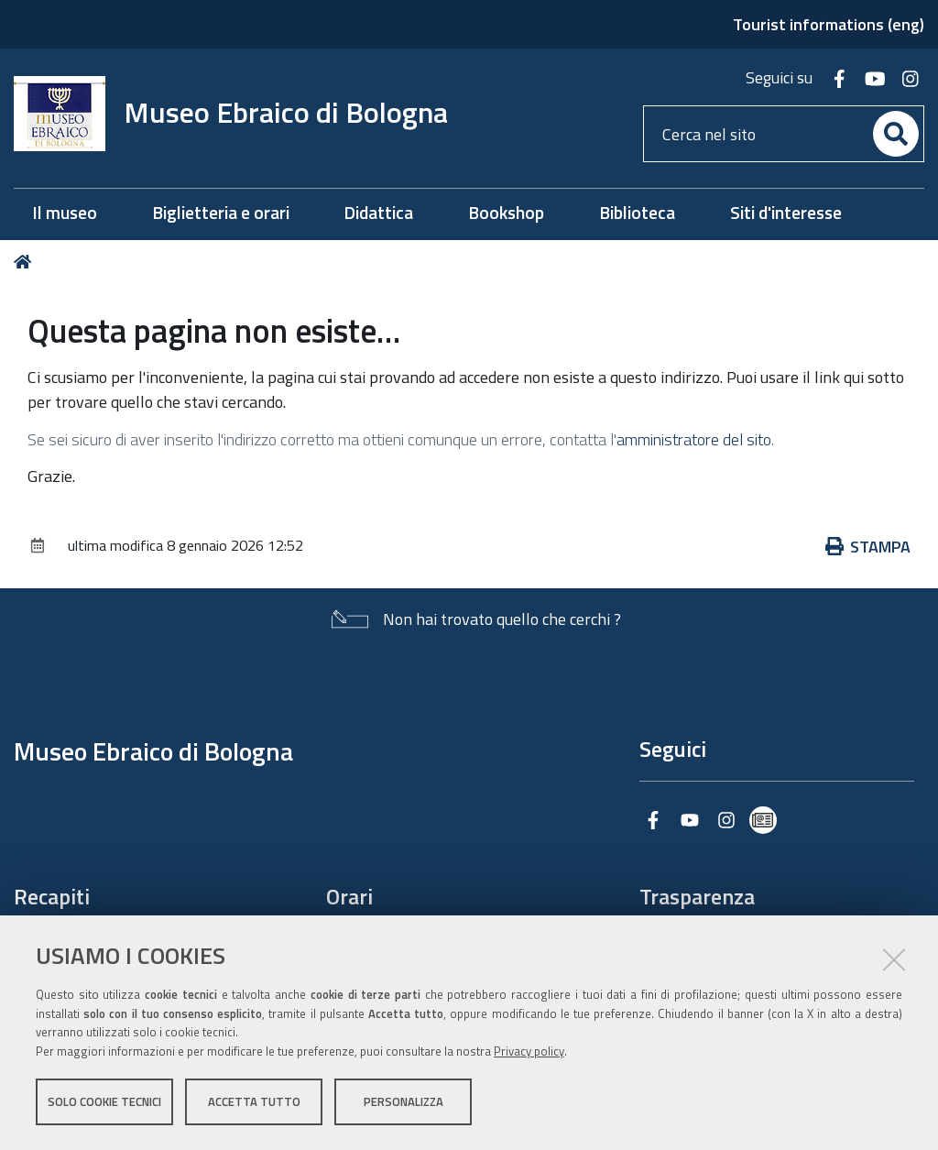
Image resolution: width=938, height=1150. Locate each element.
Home (26, 261)
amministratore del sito (693, 439)
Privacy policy (529, 1052)
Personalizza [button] (403, 1102)
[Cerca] (896, 134)
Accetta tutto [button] (254, 1102)
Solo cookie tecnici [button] (104, 1102)
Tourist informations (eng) (828, 24)
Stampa (868, 546)
